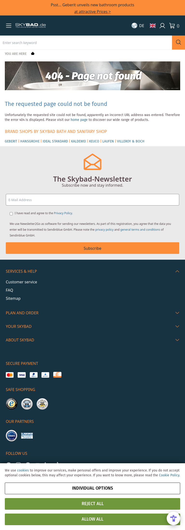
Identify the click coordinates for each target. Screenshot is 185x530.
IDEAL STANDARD (55, 141)
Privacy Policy (63, 213)
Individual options (92, 488)
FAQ (9, 290)
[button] (9, 25)
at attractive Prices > (92, 12)
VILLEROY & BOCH (131, 141)
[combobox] (86, 43)
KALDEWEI (78, 141)
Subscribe (92, 248)
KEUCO (94, 141)
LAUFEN (108, 141)
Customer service (21, 282)
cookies (23, 470)
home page (79, 120)
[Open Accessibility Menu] (173, 518)
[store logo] (30, 25)
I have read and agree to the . (44, 213)
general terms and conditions (140, 230)
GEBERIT (11, 141)
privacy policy (104, 230)
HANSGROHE (30, 141)
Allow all (92, 519)
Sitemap (13, 298)
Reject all (93, 504)
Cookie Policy (169, 475)
